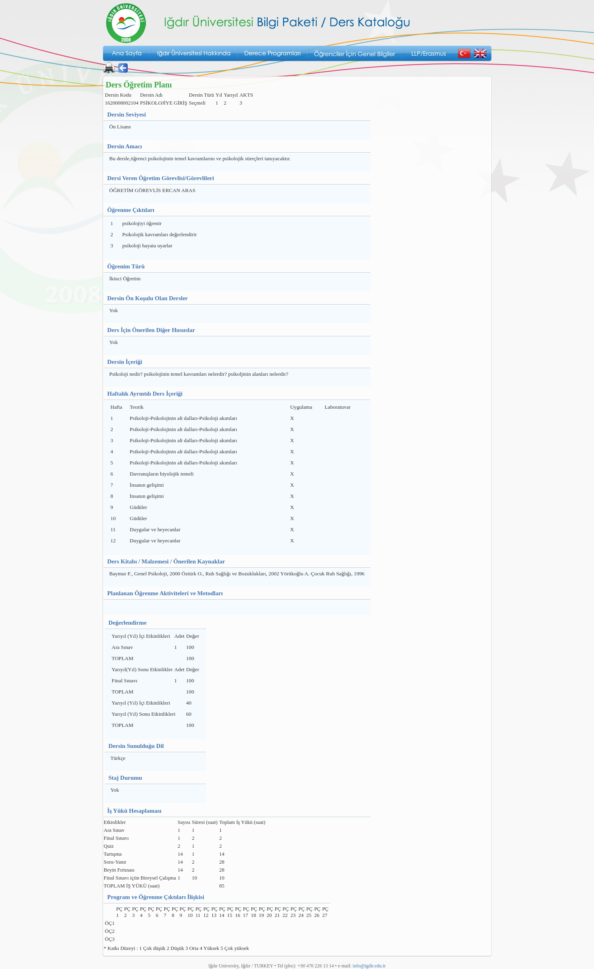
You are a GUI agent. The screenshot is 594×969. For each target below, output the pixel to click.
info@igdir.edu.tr (369, 966)
